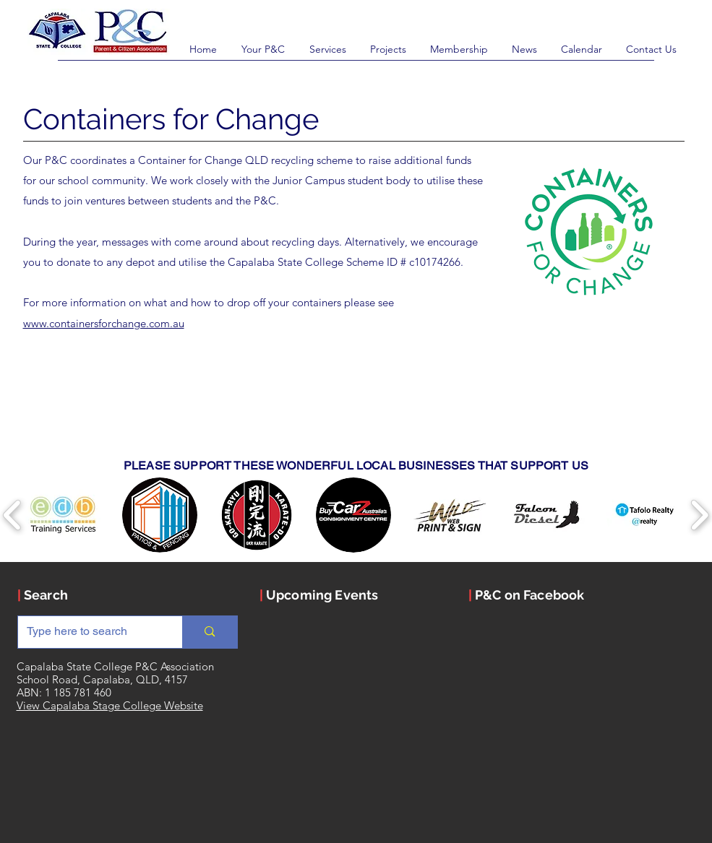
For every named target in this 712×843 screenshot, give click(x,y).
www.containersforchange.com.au (103, 323)
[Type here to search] (90, 632)
